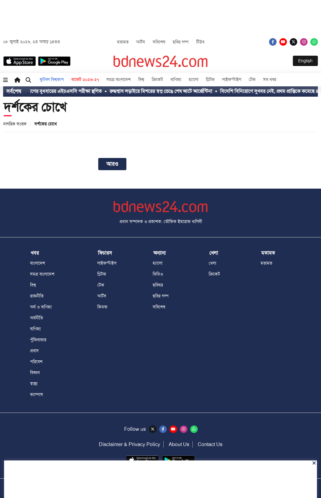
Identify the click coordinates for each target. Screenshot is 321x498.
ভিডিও (158, 274)
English (305, 61)
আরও (112, 164)
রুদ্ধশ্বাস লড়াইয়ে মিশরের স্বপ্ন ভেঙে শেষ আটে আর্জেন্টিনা (167, 91)
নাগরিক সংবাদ (15, 124)
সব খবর (269, 79)
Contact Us (210, 444)
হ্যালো (193, 79)
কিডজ (102, 307)
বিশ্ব (141, 79)
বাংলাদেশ (37, 263)
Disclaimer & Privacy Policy (129, 444)
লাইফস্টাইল (231, 79)
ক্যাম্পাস (36, 394)
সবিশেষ (159, 42)
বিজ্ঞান (35, 372)
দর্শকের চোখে (35, 107)
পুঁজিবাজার (38, 340)
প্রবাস (34, 350)
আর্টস (140, 42)
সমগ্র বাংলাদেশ (118, 79)
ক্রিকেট (157, 79)
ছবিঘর (158, 285)
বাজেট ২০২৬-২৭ (85, 79)
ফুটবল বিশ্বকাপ (52, 79)
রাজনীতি (36, 296)
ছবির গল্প (181, 42)
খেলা (212, 263)
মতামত (123, 42)
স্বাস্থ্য (34, 383)
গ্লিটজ (210, 79)
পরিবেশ (36, 361)
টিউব (200, 42)
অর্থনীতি (36, 318)
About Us (179, 444)
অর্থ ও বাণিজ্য (41, 307)
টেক (252, 79)
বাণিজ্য (176, 79)
